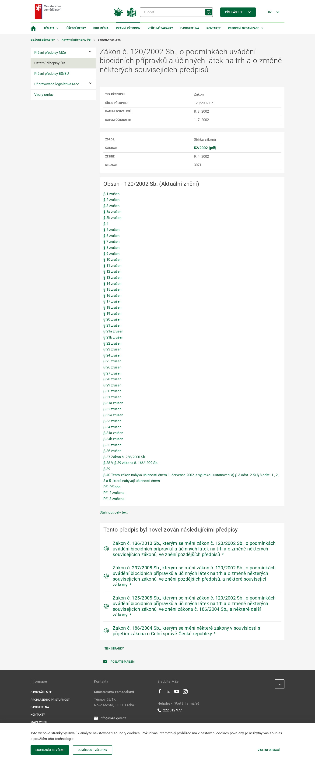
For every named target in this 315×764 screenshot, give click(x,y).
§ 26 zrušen (112, 367)
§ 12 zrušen (112, 271)
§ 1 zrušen (111, 194)
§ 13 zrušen (112, 277)
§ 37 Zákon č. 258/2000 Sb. (124, 457)
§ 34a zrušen (113, 433)
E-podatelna (189, 28)
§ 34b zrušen (113, 439)
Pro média (100, 28)
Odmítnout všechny (92, 750)
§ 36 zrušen (112, 451)
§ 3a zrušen (112, 212)
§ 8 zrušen (111, 248)
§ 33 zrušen (112, 421)
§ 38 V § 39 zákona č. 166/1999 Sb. (130, 463)
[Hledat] (176, 12)
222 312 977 (170, 710)
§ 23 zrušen (112, 349)
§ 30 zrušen (112, 391)
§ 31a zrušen (113, 403)
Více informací (269, 750)
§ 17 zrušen (112, 301)
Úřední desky (76, 28)
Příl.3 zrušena (113, 499)
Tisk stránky (114, 648)
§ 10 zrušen (112, 259)
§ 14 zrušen (112, 284)
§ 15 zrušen (112, 289)
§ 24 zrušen (112, 355)
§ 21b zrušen (113, 337)
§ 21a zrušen (113, 331)
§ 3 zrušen (111, 206)
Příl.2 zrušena (113, 493)
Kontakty (213, 28)
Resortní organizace (243, 28)
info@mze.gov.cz (110, 718)
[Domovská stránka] (33, 28)
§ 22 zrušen (112, 343)
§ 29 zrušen (112, 385)
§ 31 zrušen (112, 397)
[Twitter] (168, 692)
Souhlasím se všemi (49, 750)
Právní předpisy (128, 28)
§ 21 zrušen (112, 325)
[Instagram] (185, 692)
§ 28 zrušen (112, 379)
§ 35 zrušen (112, 445)
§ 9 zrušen (111, 254)
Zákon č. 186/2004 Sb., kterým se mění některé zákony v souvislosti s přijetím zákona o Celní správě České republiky (186, 630)
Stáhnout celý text (114, 512)
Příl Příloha (111, 487)
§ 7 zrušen (111, 241)
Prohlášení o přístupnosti (50, 699)
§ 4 (105, 224)
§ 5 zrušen (111, 230)
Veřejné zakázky (160, 28)
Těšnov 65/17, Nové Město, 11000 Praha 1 (115, 702)
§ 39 (106, 469)
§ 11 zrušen (112, 266)
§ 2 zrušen (111, 200)
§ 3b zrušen (112, 218)
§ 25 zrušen (112, 361)
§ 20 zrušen (112, 319)
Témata (49, 28)
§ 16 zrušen (112, 295)
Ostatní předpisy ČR (76, 40)
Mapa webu (39, 722)
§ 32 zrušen (112, 409)
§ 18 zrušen (112, 307)
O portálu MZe (41, 692)
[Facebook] (160, 692)
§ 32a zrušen (113, 415)
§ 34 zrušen (112, 427)
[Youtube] (176, 692)
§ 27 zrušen (112, 373)
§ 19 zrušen (112, 313)
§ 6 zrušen (111, 236)
